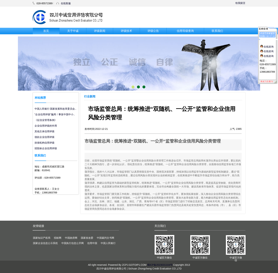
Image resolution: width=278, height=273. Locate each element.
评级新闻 (99, 30)
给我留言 (240, 3)
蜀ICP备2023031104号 (160, 264)
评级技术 (126, 30)
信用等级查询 (185, 30)
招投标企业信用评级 (46, 148)
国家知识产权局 (41, 237)
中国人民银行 (108, 243)
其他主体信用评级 (44, 131)
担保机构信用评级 (44, 142)
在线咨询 (267, 46)
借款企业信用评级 (44, 137)
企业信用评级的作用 (46, 125)
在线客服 (66, 3)
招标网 (57, 237)
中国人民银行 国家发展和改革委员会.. (55, 108)
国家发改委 (87, 237)
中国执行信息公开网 (72, 243)
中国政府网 (71, 237)
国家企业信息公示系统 (45, 243)
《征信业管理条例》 (46, 120)
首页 (46, 30)
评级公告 (153, 30)
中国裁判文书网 (105, 237)
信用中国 (92, 243)
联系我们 (217, 30)
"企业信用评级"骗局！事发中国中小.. (55, 114)
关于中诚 (73, 30)
